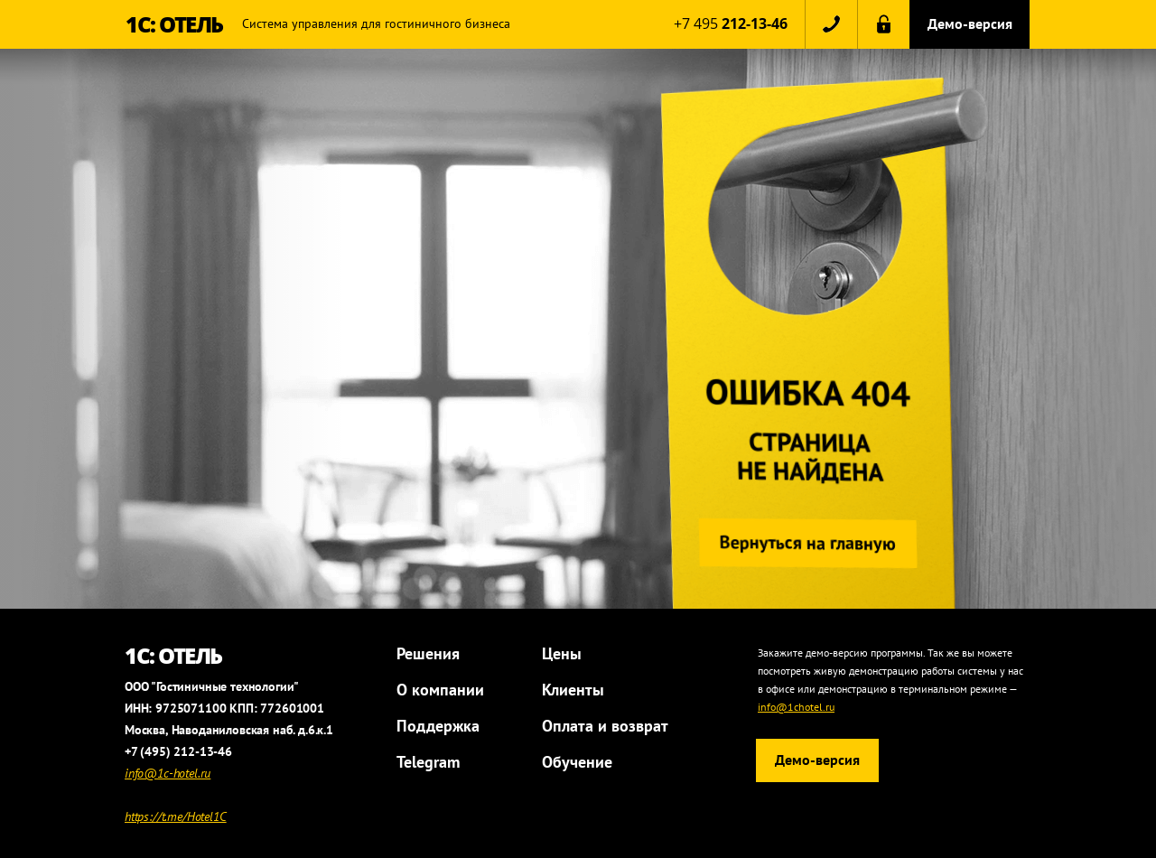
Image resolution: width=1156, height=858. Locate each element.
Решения (428, 653)
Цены (562, 653)
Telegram (428, 761)
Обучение (577, 761)
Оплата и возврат (605, 725)
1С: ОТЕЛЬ (174, 24)
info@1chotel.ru (796, 706)
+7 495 (731, 23)
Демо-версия (970, 23)
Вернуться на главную (804, 543)
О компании (440, 689)
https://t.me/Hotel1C (176, 816)
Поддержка (438, 725)
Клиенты (573, 689)
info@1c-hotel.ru (167, 773)
